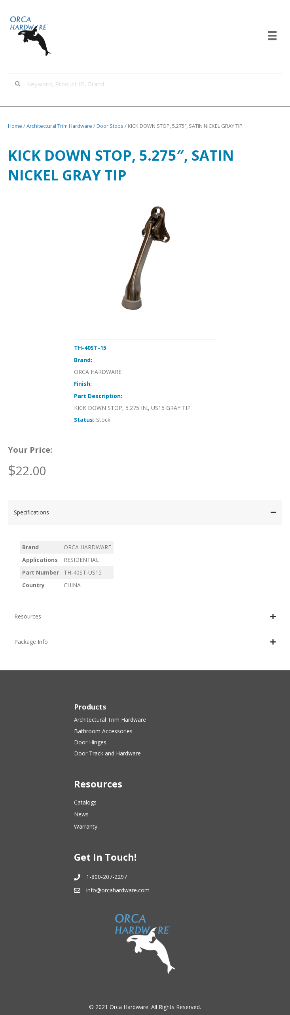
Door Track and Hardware (107, 753)
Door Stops (110, 125)
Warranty (85, 826)
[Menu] (272, 36)
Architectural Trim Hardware (59, 125)
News (81, 814)
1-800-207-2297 (106, 876)
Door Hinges (90, 742)
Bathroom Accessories (103, 731)
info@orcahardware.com (118, 890)
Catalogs (85, 802)
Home (15, 125)
